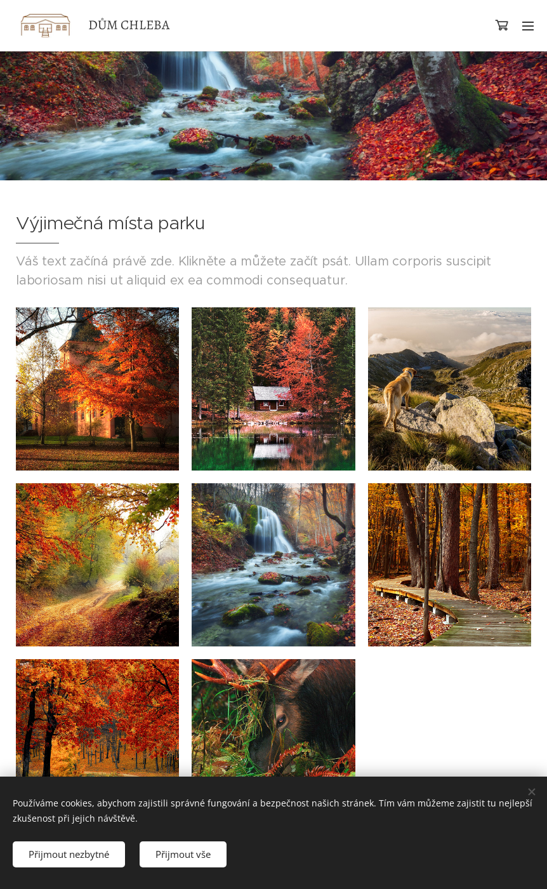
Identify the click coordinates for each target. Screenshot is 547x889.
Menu (528, 26)
